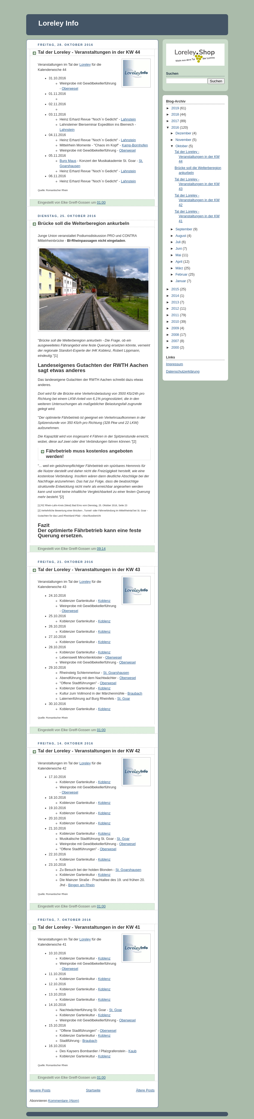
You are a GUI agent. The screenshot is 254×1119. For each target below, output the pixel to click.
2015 (175, 289)
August (181, 236)
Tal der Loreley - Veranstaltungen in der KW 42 (89, 750)
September (184, 229)
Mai (178, 255)
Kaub (132, 1051)
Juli (178, 242)
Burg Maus (68, 161)
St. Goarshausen (116, 673)
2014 (175, 296)
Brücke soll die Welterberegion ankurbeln (83, 223)
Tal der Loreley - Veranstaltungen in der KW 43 (89, 569)
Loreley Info (58, 23)
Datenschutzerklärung (183, 371)
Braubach (134, 693)
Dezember (183, 133)
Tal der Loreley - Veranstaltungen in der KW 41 (89, 927)
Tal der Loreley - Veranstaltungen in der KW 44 (89, 52)
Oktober (182, 146)
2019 (175, 108)
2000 (175, 347)
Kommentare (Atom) (63, 1101)
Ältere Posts (145, 1090)
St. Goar (123, 699)
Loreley (85, 65)
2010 (175, 322)
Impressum (174, 364)
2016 (175, 127)
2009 (175, 328)
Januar (181, 281)
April (179, 262)
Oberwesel (70, 89)
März (179, 268)
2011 (175, 315)
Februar (182, 274)
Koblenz (104, 601)
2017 (175, 121)
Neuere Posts (40, 1090)
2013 (175, 302)
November (183, 140)
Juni (179, 249)
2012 (175, 308)
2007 (175, 341)
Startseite (93, 1090)
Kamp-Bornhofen (135, 145)
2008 (175, 335)
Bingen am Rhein (81, 885)
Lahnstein (128, 119)
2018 (175, 114)
